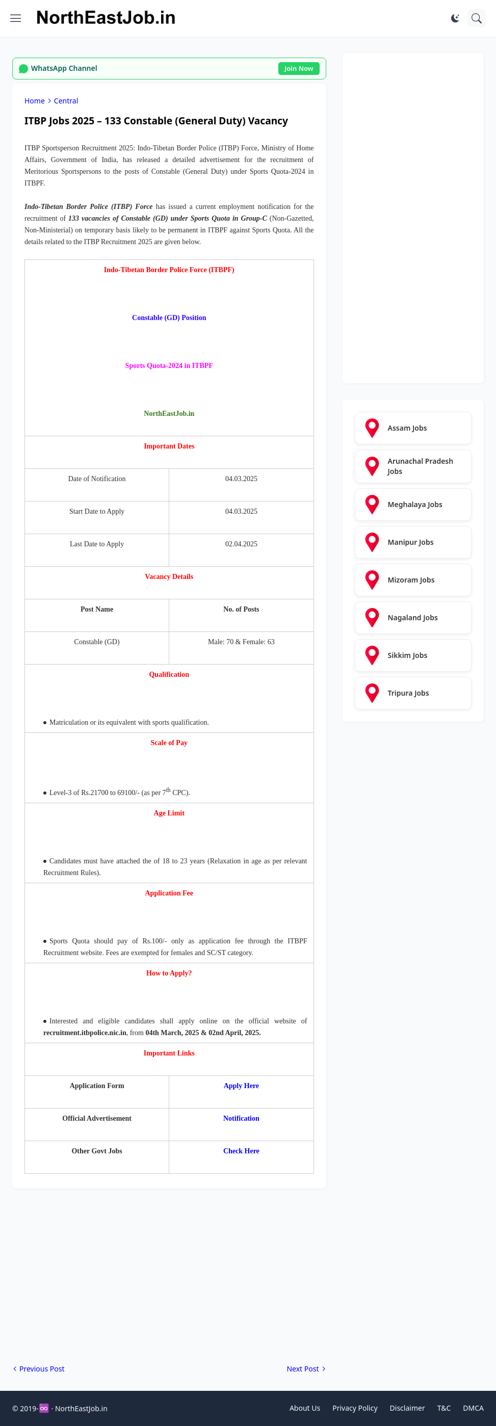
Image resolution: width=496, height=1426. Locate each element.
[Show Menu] (16, 18)
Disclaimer (407, 1408)
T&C (444, 1408)
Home (34, 100)
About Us (305, 1408)
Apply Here (241, 1086)
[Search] (476, 18)
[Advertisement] (169, 1276)
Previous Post (41, 1369)
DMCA (473, 1408)
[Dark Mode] (455, 18)
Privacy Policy (354, 1408)
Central (66, 100)
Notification (241, 1118)
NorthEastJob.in (81, 1408)
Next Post (302, 1369)
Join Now (298, 68)
